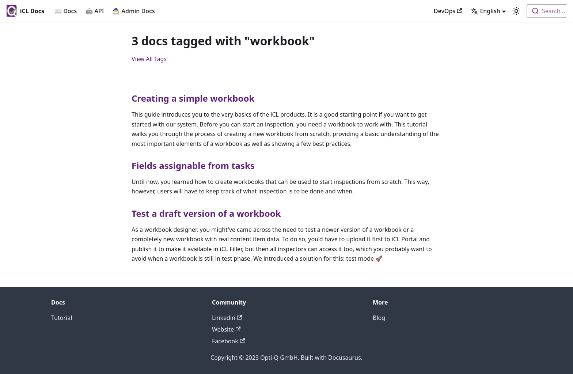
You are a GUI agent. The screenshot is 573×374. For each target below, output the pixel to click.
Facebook (228, 341)
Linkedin (227, 318)
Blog (379, 318)
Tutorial (61, 318)
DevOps (448, 11)
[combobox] (547, 11)
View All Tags (149, 59)
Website (226, 329)
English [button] (485, 11)
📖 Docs (65, 11)
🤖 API (95, 11)
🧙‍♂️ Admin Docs (134, 11)
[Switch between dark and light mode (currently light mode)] (516, 11)
